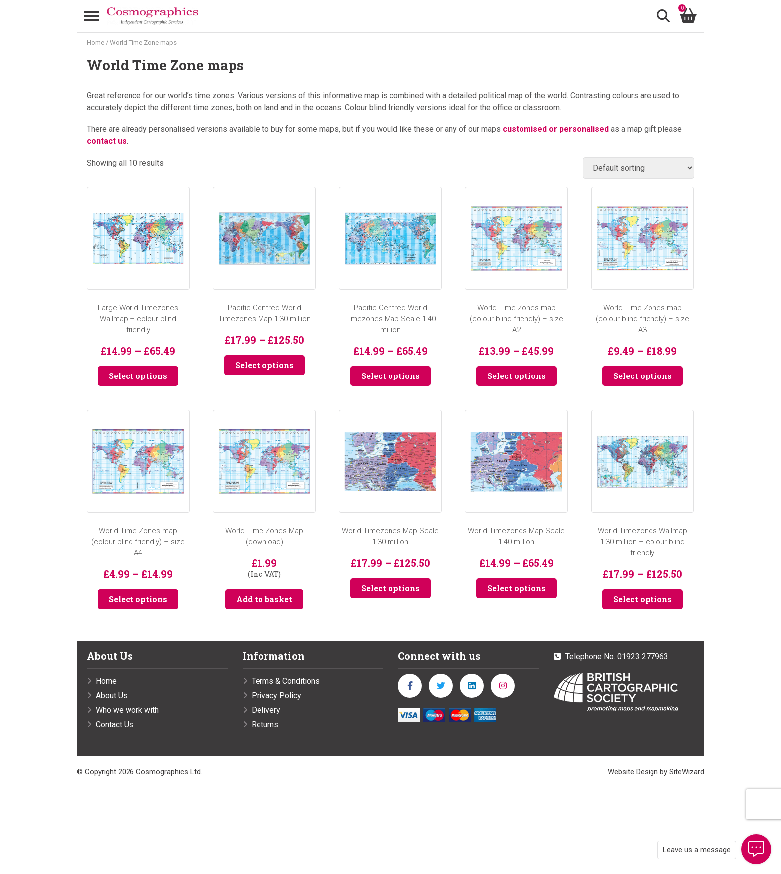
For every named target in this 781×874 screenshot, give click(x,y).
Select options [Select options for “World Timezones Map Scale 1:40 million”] (516, 588)
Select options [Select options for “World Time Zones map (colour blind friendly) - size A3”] (642, 376)
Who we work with (127, 710)
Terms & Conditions (286, 681)
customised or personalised (556, 129)
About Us (112, 695)
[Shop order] (638, 168)
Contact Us (114, 724)
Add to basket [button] (264, 599)
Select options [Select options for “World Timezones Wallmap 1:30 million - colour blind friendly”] (642, 599)
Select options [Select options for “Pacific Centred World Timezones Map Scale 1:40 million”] (390, 376)
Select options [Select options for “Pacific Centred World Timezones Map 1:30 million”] (264, 365)
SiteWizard (686, 771)
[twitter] (441, 686)
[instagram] (503, 686)
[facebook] (410, 686)
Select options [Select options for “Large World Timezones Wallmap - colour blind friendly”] (138, 376)
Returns (265, 724)
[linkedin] (472, 686)
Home (95, 43)
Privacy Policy (276, 695)
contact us (107, 141)
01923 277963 (642, 656)
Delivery (266, 710)
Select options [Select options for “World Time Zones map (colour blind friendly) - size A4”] (138, 599)
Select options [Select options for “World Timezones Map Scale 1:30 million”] (390, 588)
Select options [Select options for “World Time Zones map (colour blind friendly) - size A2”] (516, 376)
